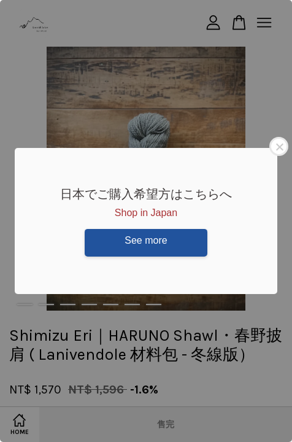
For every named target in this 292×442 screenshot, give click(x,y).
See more (146, 240)
